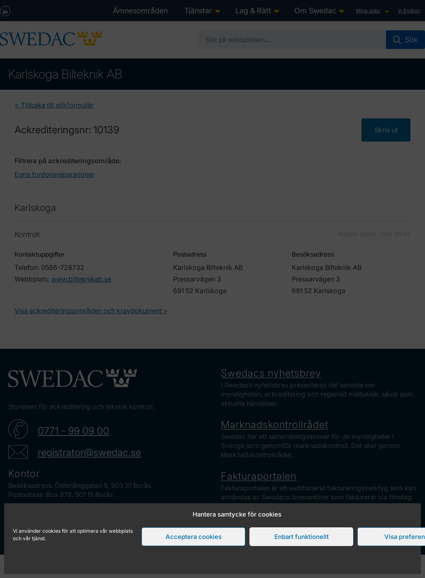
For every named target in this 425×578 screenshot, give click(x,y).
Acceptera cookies (194, 537)
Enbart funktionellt (301, 537)
